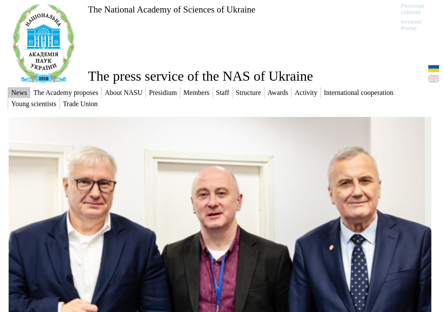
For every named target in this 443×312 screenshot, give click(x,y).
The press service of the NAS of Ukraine (200, 76)
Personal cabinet (412, 9)
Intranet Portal (411, 25)
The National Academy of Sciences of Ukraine (171, 9)
